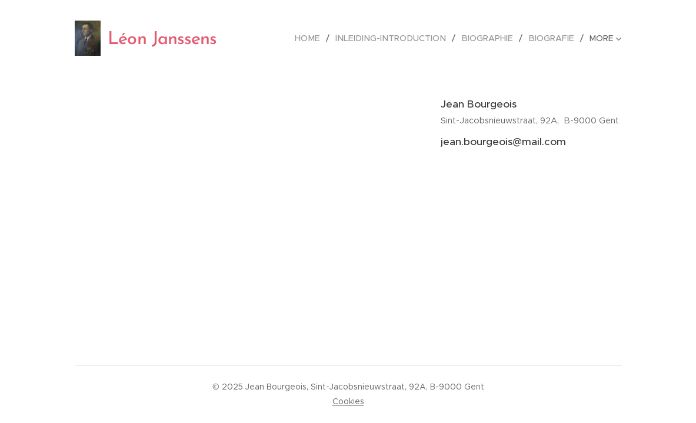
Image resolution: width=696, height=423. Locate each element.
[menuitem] (321, 38)
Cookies (348, 401)
